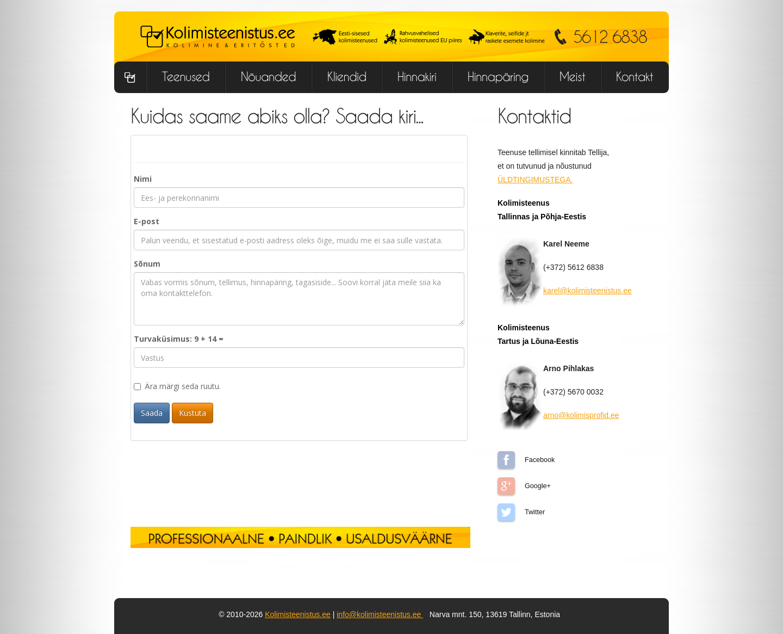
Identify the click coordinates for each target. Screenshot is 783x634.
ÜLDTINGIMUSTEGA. (535, 179)
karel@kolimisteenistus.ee (587, 290)
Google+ (506, 486)
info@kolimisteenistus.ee (380, 614)
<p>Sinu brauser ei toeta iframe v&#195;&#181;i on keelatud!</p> (299, 322)
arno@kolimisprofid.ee (581, 415)
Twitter (506, 512)
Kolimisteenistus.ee (298, 614)
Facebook (506, 460)
